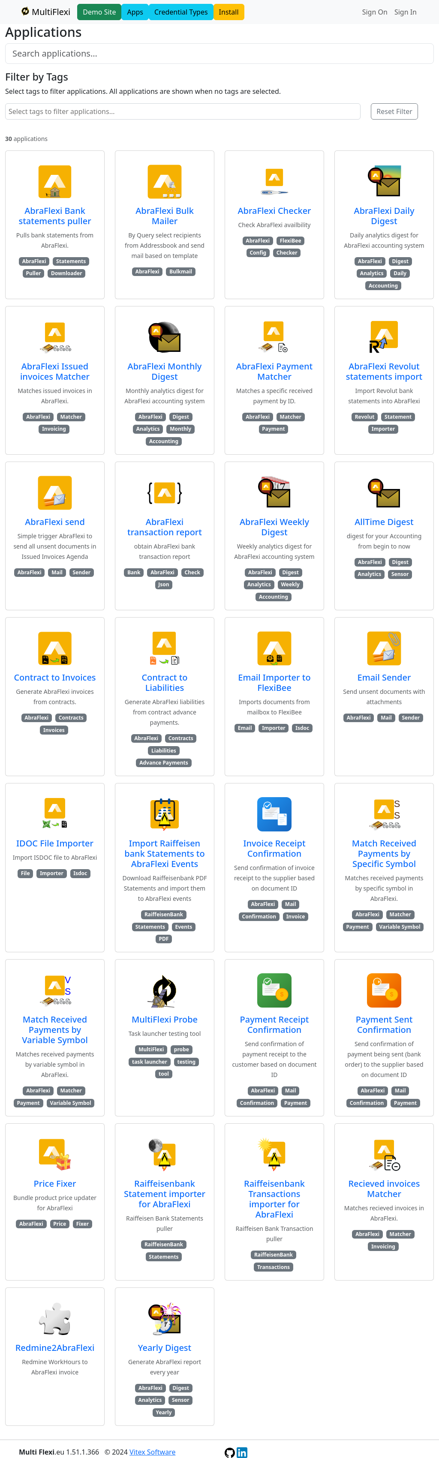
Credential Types (181, 12)
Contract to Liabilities (164, 682)
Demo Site (99, 12)
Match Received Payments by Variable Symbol (55, 1030)
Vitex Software (152, 1452)
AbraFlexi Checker (274, 210)
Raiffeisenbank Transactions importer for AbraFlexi (274, 1199)
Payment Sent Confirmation (384, 1024)
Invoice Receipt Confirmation (274, 848)
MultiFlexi (44, 12)
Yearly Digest (165, 1347)
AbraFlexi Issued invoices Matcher (55, 371)
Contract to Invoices (55, 677)
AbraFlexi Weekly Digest (274, 527)
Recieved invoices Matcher (384, 1189)
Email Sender (384, 677)
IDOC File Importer (54, 843)
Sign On (375, 12)
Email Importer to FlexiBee (274, 682)
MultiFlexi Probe (165, 1019)
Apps (135, 12)
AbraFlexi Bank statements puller (54, 216)
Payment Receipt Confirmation (274, 1024)
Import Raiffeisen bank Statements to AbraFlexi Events (164, 853)
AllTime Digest (384, 522)
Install (229, 12)
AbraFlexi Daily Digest (384, 216)
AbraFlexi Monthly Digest (165, 371)
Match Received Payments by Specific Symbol (384, 853)
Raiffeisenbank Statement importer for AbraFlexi (164, 1194)
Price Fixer (55, 1183)
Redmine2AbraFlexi (55, 1347)
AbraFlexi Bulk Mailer (164, 216)
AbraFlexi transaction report (164, 527)
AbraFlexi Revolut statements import (384, 371)
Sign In (405, 12)
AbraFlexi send (55, 522)
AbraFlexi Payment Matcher (274, 371)
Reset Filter (394, 111)
